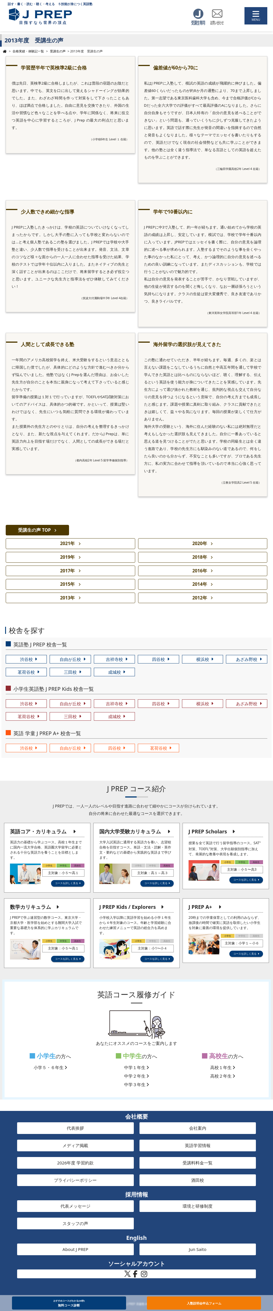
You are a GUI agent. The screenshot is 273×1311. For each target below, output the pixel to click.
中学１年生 (136, 1067)
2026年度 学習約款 (75, 1163)
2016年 (199, 571)
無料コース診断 (69, 1303)
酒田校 (197, 1180)
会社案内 (197, 1128)
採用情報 (136, 1194)
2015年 (67, 584)
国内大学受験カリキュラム (130, 831)
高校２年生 (222, 1076)
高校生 (215, 1056)
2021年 (67, 543)
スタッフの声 (75, 1223)
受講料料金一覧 (198, 1163)
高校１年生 (222, 1067)
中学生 (129, 1056)
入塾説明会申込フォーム (204, 1303)
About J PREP (75, 1249)
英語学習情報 (198, 1145)
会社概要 (136, 1116)
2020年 (199, 543)
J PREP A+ (200, 906)
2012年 (199, 598)
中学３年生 (136, 1084)
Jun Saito (198, 1249)
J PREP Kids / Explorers (127, 906)
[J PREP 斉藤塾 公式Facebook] (135, 1275)
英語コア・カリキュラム (38, 831)
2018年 (199, 557)
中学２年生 (136, 1076)
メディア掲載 (75, 1145)
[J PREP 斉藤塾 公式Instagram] (144, 1275)
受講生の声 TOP (34, 530)
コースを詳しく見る (66, 883)
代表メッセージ (75, 1206)
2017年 (67, 571)
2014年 (199, 584)
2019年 (67, 557)
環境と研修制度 (198, 1206)
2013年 (67, 598)
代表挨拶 (75, 1128)
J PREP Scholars (208, 831)
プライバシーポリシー (75, 1180)
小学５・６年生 (50, 1067)
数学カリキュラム (30, 906)
